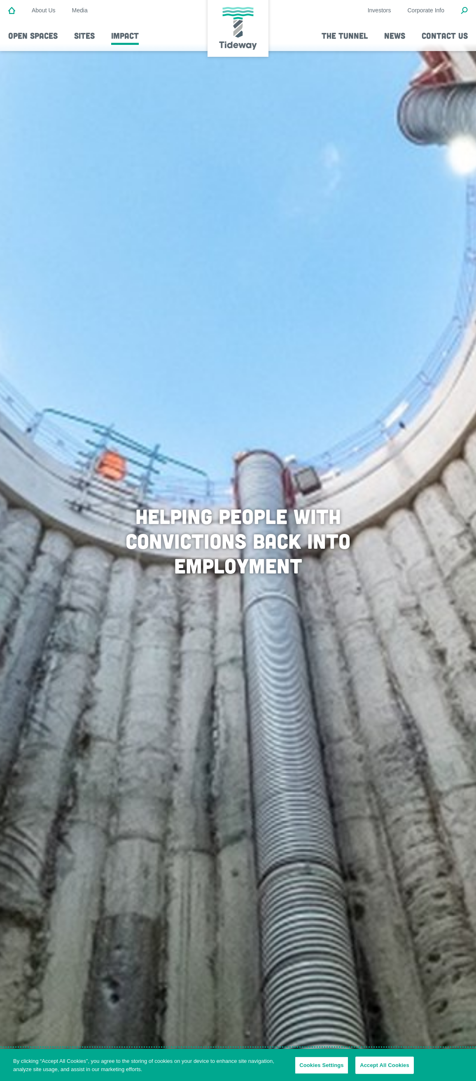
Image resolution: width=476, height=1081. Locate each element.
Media (80, 10)
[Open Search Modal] (464, 11)
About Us (44, 10)
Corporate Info (426, 10)
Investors (379, 10)
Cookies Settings (321, 1068)
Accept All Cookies (384, 1068)
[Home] (11, 11)
